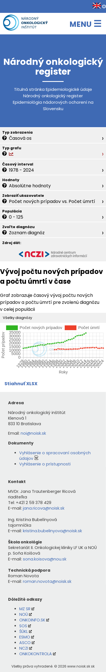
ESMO (24, 637)
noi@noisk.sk (33, 433)
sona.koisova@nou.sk (44, 559)
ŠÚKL (23, 631)
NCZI (23, 648)
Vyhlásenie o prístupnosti (45, 464)
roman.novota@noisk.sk (47, 581)
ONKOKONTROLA (35, 654)
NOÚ (23, 614)
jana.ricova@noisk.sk (43, 508)
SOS (23, 626)
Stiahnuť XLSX (20, 383)
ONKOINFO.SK (32, 620)
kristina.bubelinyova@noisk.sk (52, 531)
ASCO (25, 642)
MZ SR (24, 609)
